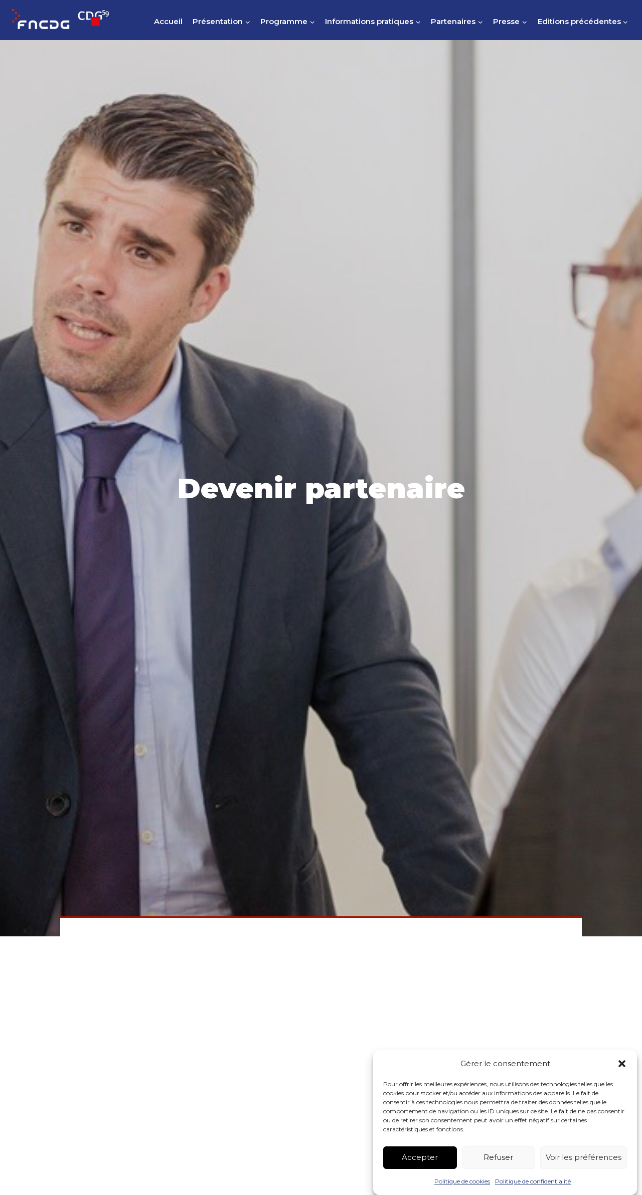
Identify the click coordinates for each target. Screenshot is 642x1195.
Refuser (498, 1169)
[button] (622, 1076)
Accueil (168, 21)
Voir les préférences (583, 1169)
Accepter (420, 1169)
